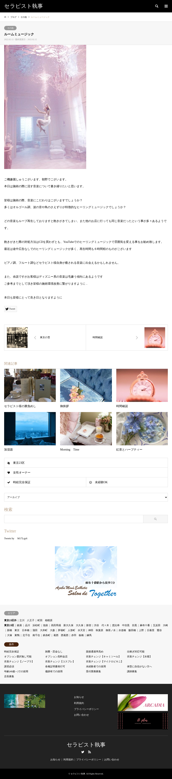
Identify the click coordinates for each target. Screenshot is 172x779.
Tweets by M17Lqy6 (15, 538)
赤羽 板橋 (77, 635)
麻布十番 (145, 625)
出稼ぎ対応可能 (135, 651)
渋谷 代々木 (101, 625)
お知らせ (79, 697)
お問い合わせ (81, 714)
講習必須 (9, 666)
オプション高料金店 (56, 656)
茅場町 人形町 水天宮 (71, 630)
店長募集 (9, 676)
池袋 (45, 625)
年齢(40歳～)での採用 (16, 671)
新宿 (88, 625)
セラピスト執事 (86, 745)
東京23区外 (10, 620)
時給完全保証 (21, 482)
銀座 (19, 625)
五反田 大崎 (160, 625)
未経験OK (101, 482)
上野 (141, 630)
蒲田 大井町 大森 (44, 630)
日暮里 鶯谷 (154, 630)
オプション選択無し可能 (17, 656)
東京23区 (19, 462)
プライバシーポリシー (86, 709)
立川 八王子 (26, 620)
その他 (10, 28)
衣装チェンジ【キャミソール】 (103, 656)
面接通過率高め (94, 651)
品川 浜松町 (32, 625)
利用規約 (79, 703)
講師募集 (132, 671)
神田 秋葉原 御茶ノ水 (102, 630)
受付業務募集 (93, 671)
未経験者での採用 (96, 666)
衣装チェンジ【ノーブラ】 (19, 661)
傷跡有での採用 (54, 671)
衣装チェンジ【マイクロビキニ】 (104, 661)
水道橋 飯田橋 (127, 630)
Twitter (82, 751)
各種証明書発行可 (55, 666)
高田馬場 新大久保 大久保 (67, 625)
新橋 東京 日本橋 (18, 630)
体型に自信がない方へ (139, 666)
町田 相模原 (45, 620)
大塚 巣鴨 (13, 635)
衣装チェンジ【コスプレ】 (60, 661)
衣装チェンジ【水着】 (139, 656)
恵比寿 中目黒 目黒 (124, 625)
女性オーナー (21, 472)
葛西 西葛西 (60, 635)
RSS (89, 751)
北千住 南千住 (31, 635)
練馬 (89, 635)
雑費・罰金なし (54, 651)
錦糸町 (46, 635)
